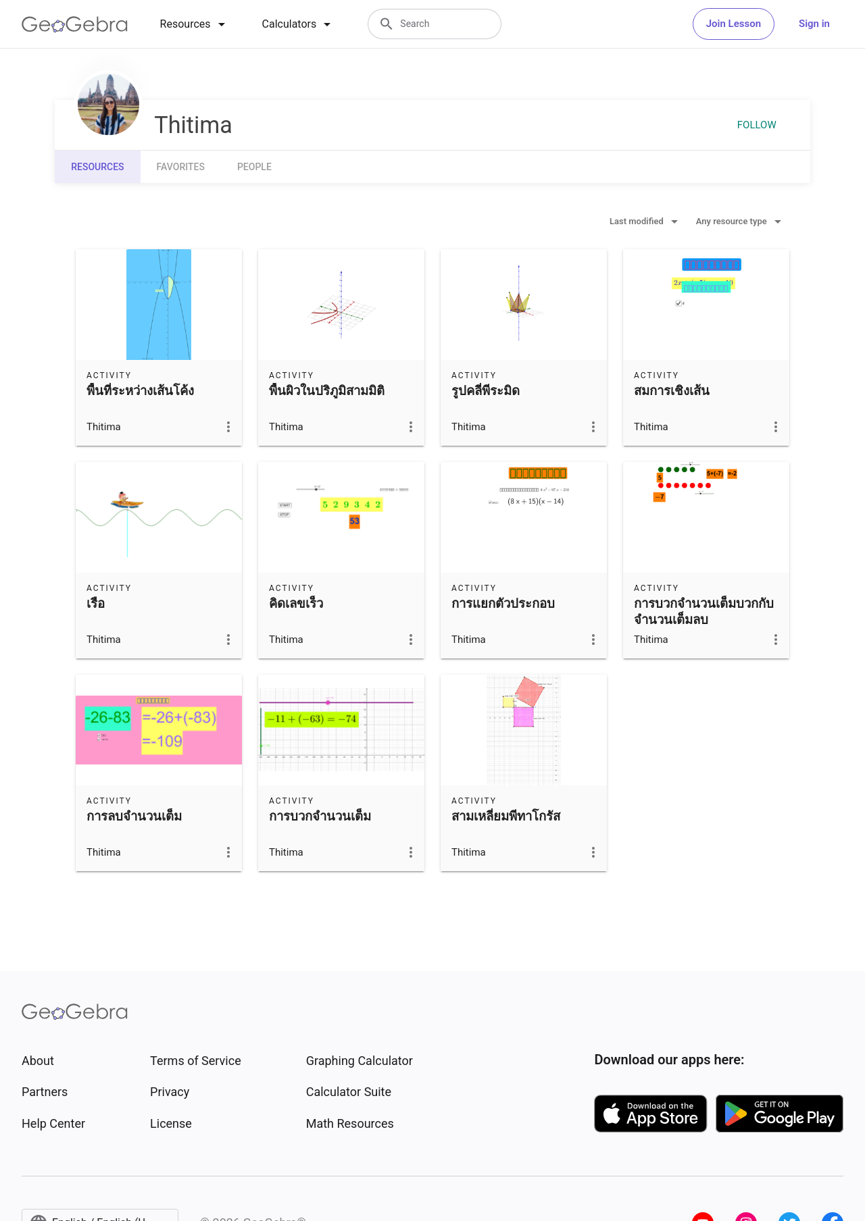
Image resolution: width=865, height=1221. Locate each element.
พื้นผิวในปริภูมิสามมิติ (327, 391)
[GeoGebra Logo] (75, 24)
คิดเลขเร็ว (296, 603)
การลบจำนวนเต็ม (134, 816)
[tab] (195, 24)
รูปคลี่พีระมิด (485, 391)
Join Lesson (733, 24)
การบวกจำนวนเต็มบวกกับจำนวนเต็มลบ (704, 611)
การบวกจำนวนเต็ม (320, 816)
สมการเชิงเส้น (672, 391)
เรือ (95, 603)
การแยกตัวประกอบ (503, 603)
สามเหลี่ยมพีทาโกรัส (505, 816)
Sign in (814, 24)
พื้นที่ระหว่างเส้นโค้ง (140, 391)
